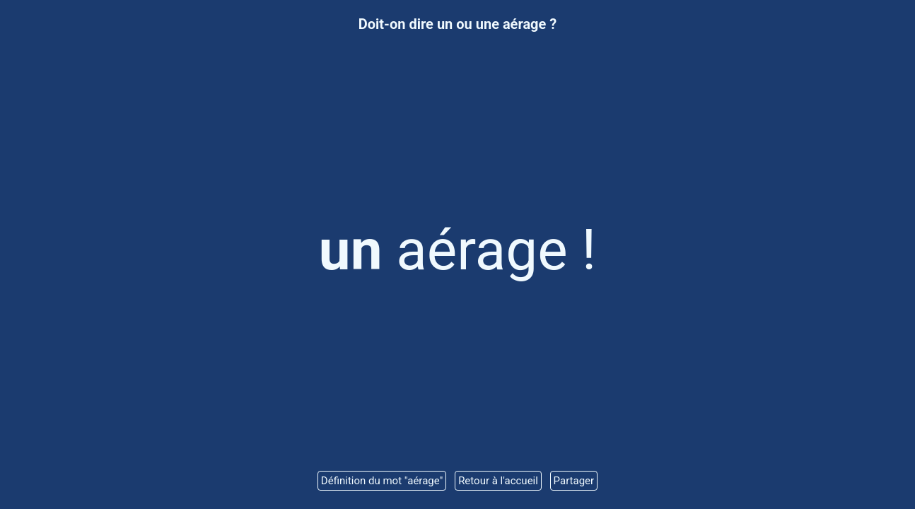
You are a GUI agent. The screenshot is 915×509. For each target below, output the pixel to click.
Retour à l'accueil (498, 480)
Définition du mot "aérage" (382, 480)
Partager (574, 480)
